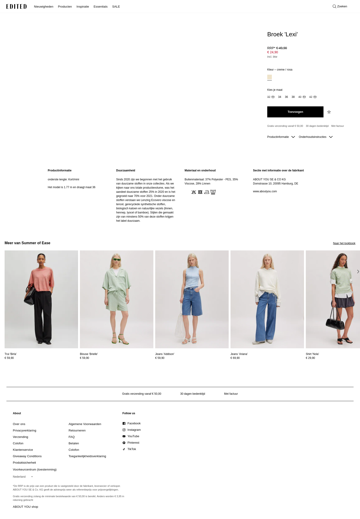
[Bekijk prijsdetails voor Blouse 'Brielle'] (116, 358)
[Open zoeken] (340, 6)
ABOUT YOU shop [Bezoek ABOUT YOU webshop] (25, 506)
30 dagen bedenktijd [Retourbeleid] (317, 126)
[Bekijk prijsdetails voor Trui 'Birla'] (41, 358)
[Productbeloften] (309, 126)
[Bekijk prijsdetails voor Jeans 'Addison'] (192, 358)
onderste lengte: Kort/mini (63, 179)
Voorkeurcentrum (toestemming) (35, 469)
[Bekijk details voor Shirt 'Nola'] (312, 354)
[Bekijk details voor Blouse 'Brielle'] (116, 299)
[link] (17, 414)
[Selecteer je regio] (24, 476)
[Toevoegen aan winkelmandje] (295, 111)
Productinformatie (281, 137)
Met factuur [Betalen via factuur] (337, 126)
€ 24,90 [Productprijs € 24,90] (272, 52)
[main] (180, 195)
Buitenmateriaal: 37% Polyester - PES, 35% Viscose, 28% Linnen (211, 181)
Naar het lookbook (344, 243)
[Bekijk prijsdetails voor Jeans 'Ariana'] (267, 358)
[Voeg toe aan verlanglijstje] (329, 111)
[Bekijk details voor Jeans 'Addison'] (192, 299)
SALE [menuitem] (116, 6)
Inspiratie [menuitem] (82, 6)
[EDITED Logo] (16, 6)
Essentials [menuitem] (101, 6)
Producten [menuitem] (65, 6)
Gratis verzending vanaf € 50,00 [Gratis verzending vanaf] (285, 126)
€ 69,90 (235, 358)
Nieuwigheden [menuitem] (43, 6)
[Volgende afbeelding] (358, 271)
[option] (269, 77)
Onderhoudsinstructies (315, 137)
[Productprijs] (309, 52)
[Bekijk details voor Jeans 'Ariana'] (267, 299)
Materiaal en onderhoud (200, 170)
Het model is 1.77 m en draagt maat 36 (71, 187)
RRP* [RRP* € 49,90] (277, 48)
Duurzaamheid (125, 170)
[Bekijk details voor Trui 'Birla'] (41, 299)
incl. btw (272, 56)
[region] (77, 195)
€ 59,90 (9, 358)
